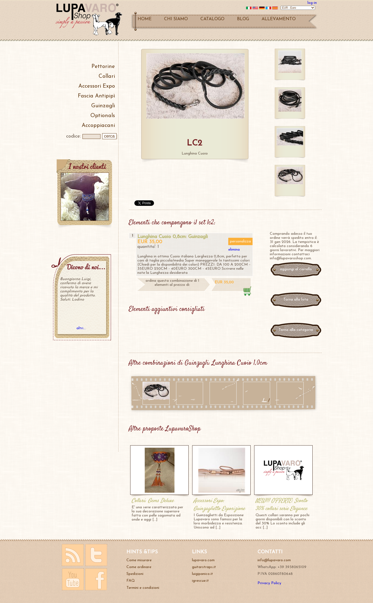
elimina (234, 250)
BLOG (243, 19)
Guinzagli (103, 106)
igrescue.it (200, 581)
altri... (81, 328)
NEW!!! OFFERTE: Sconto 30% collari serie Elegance (281, 505)
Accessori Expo (96, 86)
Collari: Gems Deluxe (153, 501)
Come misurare (139, 560)
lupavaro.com (203, 560)
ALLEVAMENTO (279, 19)
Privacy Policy (269, 583)
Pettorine (103, 66)
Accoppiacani (98, 125)
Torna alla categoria (296, 330)
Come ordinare (138, 567)
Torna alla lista (295, 300)
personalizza (240, 241)
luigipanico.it (202, 574)
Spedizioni (134, 574)
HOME (145, 19)
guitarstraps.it (204, 567)
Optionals (102, 115)
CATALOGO (212, 19)
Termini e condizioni (142, 588)
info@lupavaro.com (274, 560)
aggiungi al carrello (296, 269)
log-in (312, 3)
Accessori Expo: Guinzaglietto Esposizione (219, 505)
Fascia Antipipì (96, 96)
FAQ (130, 581)
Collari (107, 76)
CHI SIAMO (176, 19)
